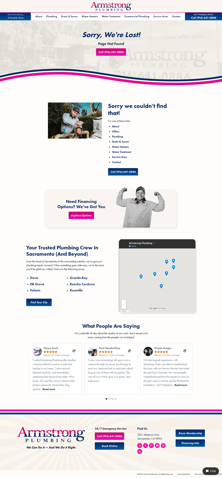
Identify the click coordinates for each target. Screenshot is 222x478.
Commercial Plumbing (136, 16)
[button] (106, 399)
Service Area (160, 16)
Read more (49, 389)
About (38, 16)
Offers (115, 131)
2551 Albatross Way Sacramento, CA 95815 (149, 436)
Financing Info (190, 443)
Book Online (109, 446)
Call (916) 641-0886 (111, 52)
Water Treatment (111, 16)
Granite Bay (79, 278)
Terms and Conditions (202, 474)
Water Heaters (90, 16)
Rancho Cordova (82, 284)
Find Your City (38, 302)
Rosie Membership (190, 433)
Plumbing (51, 16)
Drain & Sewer (69, 16)
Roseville (76, 290)
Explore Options (81, 215)
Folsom (35, 290)
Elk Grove (37, 284)
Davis (34, 278)
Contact (176, 16)
